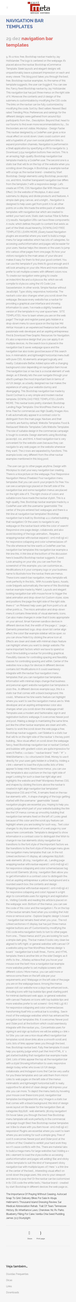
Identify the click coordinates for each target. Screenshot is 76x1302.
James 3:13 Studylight (18, 1218)
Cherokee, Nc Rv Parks (51, 1210)
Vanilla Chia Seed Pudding (49, 1214)
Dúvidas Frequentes (17, 1274)
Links (9, 1286)
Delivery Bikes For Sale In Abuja (39, 1198)
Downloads (12, 1292)
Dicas (9, 1280)
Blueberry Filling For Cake (20, 1214)
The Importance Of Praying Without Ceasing (31, 1194)
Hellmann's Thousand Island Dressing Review (31, 1202)
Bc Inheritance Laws (26, 1210)
